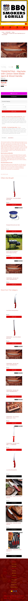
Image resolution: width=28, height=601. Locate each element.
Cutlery (13, 32)
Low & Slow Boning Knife (11, 469)
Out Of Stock (14, 476)
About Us (14, 570)
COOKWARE (8, 32)
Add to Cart (14, 93)
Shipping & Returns (14, 587)
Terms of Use (14, 579)
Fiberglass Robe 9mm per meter (13, 225)
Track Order (14, 566)
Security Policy (14, 584)
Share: (4, 80)
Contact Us (14, 575)
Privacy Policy (14, 582)
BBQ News (14, 573)
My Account (14, 564)
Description (4, 137)
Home (3, 32)
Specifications (10, 137)
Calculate (14, 111)
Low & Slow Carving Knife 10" (12, 310)
